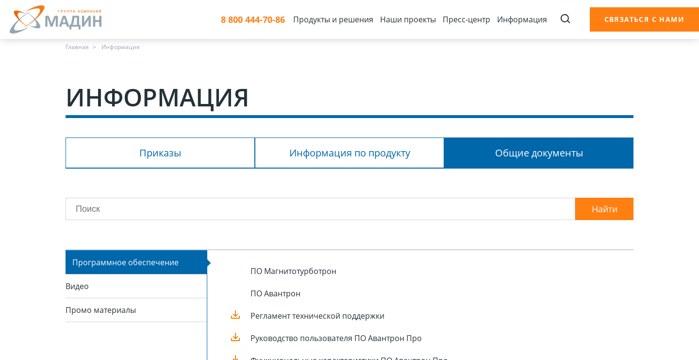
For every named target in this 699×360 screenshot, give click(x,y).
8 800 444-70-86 (253, 19)
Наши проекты (408, 19)
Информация (522, 19)
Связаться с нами (644, 19)
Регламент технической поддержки (317, 315)
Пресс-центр (466, 19)
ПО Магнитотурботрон (293, 271)
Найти (604, 209)
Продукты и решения (333, 19)
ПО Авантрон (275, 293)
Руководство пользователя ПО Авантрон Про (336, 338)
